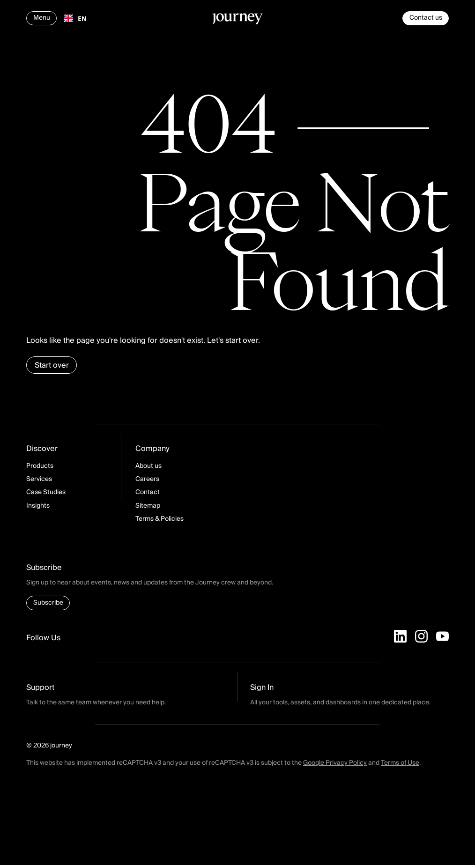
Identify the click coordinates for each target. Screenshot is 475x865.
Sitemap (147, 505)
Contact (147, 492)
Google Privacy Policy (335, 763)
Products (39, 466)
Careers (147, 479)
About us (148, 466)
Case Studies (46, 492)
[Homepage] (237, 20)
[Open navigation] (41, 18)
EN (75, 18)
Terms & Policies (159, 519)
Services (39, 479)
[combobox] (75, 18)
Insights (38, 505)
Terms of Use (400, 763)
